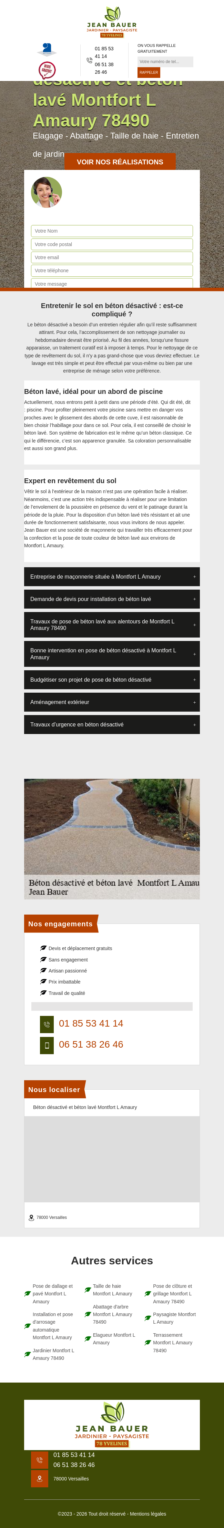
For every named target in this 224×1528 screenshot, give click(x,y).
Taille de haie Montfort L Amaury (112, 1289)
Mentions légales (148, 1514)
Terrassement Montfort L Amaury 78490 (172, 1342)
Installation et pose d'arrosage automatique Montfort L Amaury (53, 1326)
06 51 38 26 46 (104, 68)
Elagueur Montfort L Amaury (114, 1338)
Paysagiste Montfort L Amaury (174, 1318)
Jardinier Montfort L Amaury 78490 (53, 1354)
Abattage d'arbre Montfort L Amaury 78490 (112, 1314)
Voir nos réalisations (120, 162)
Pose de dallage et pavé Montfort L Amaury (53, 1293)
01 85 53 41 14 (104, 52)
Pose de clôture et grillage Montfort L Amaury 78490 (172, 1293)
